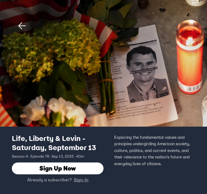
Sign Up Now (57, 168)
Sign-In (81, 179)
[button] (22, 26)
